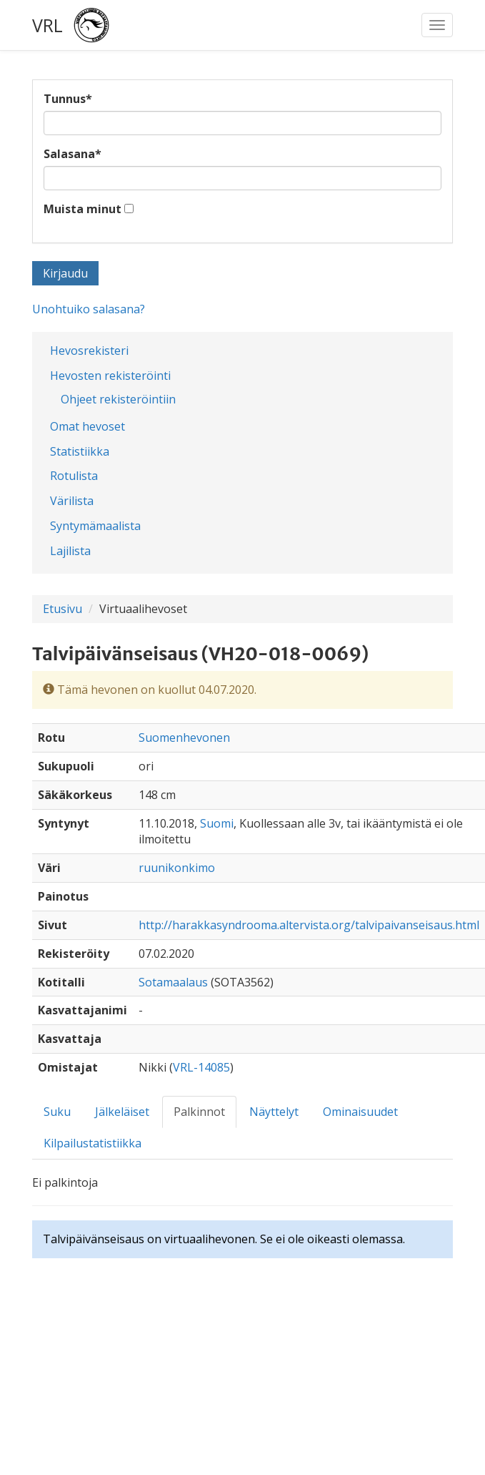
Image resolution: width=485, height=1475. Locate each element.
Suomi (217, 823)
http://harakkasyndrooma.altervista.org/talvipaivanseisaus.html (309, 925)
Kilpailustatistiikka (92, 1143)
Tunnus (68, 99)
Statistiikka (79, 451)
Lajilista (70, 551)
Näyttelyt (274, 1111)
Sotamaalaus (173, 982)
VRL (47, 25)
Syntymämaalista (95, 526)
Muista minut (82, 209)
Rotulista (74, 476)
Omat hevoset (87, 426)
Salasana (72, 154)
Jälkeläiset (122, 1111)
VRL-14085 (201, 1067)
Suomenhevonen (184, 737)
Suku (57, 1111)
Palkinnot (199, 1111)
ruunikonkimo (177, 868)
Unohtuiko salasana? (88, 309)
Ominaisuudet (360, 1111)
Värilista (72, 501)
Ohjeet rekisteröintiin (118, 399)
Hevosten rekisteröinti (110, 375)
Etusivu (62, 609)
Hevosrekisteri (89, 350)
